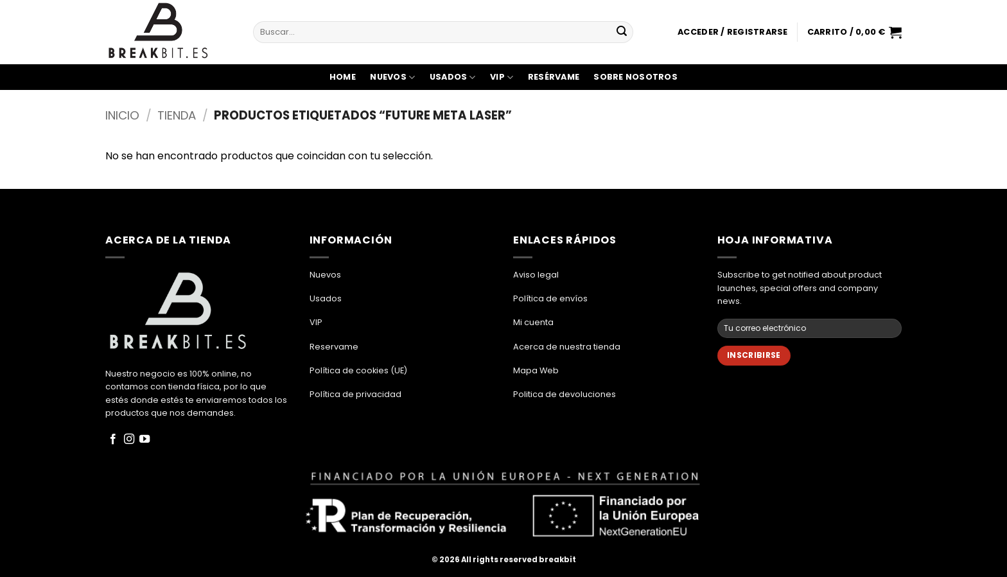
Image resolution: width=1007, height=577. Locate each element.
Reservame (334, 346)
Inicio (122, 115)
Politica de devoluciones (564, 394)
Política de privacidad (355, 394)
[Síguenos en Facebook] (113, 439)
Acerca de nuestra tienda (566, 346)
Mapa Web (536, 370)
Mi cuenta (533, 322)
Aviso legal (536, 274)
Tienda (176, 115)
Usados (453, 77)
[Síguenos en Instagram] (129, 439)
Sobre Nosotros (635, 76)
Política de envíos (550, 298)
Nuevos (392, 77)
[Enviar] (622, 32)
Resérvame (553, 76)
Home (342, 76)
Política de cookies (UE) (358, 370)
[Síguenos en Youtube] (144, 439)
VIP (501, 77)
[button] (732, 32)
